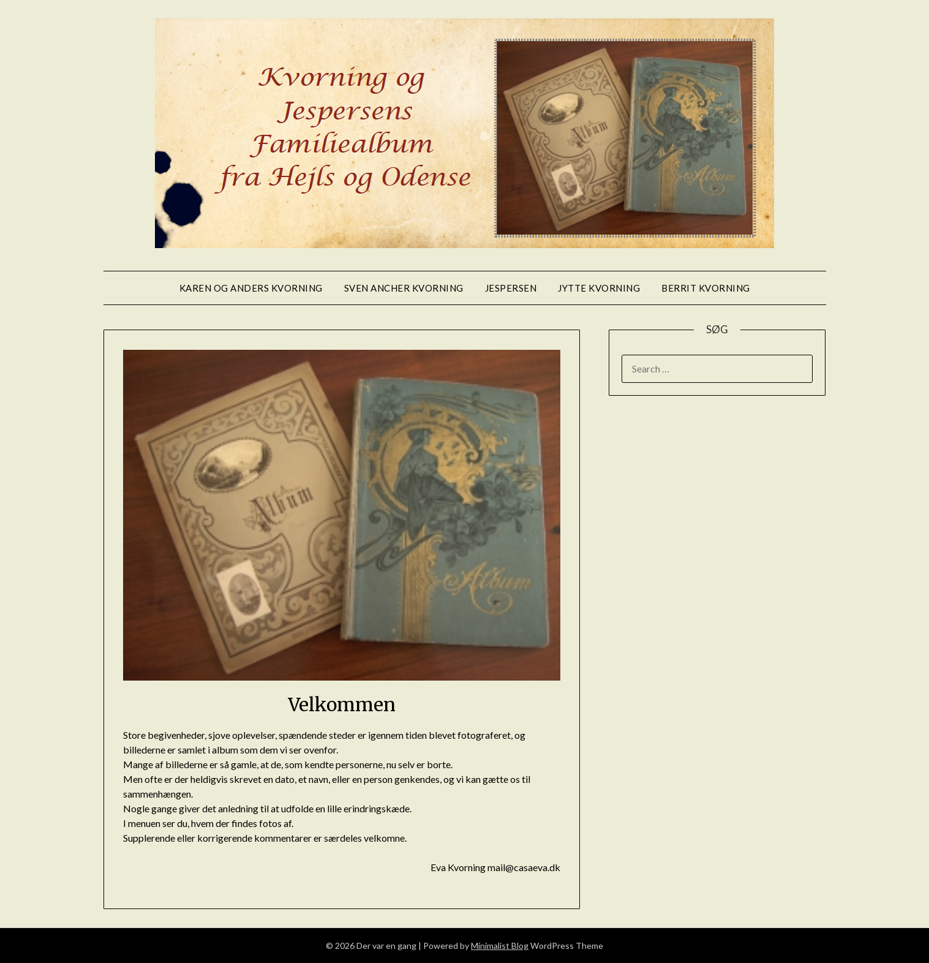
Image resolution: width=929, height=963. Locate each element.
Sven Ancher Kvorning (404, 287)
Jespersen (511, 287)
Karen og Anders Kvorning (251, 287)
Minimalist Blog (499, 945)
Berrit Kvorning (705, 287)
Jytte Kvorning (599, 287)
